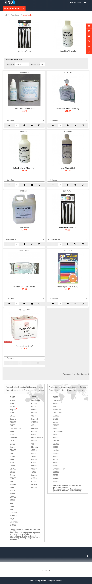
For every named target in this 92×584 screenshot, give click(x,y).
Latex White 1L (24, 227)
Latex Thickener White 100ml (24, 168)
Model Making (28, 15)
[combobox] (24, 120)
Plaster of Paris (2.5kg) (24, 346)
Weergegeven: (35, 64)
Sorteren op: (11, 64)
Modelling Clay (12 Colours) (68, 287)
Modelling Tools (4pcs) (67, 227)
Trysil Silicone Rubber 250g (24, 109)
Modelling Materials (68, 51)
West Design (15, 15)
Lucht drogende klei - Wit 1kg (24, 287)
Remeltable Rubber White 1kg (68, 109)
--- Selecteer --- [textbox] (11, 121)
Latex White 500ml (68, 168)
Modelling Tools (24, 51)
